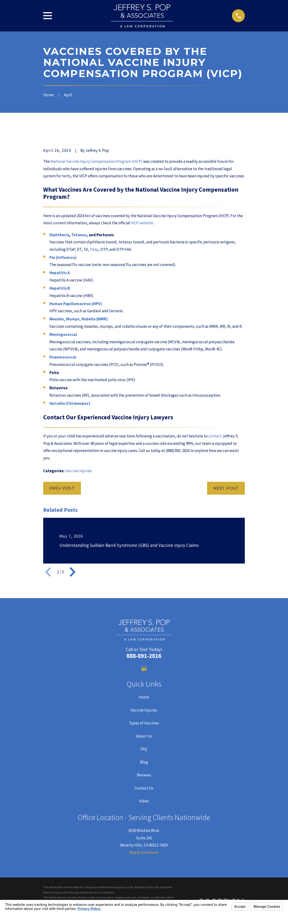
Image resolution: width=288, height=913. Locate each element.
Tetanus (79, 234)
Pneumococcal (62, 357)
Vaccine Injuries (78, 470)
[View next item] (72, 572)
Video (144, 801)
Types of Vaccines (144, 723)
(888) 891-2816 (178, 450)
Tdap (94, 249)
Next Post (226, 488)
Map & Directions (143, 852)
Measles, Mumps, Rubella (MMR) (78, 319)
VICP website (142, 223)
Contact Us (144, 788)
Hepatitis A (59, 272)
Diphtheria (59, 234)
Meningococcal (63, 334)
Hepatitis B (59, 288)
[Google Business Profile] (144, 668)
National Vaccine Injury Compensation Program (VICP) (96, 161)
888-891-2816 (143, 656)
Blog (144, 762)
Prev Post (62, 488)
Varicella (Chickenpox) (69, 403)
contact (215, 436)
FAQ (144, 749)
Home (144, 697)
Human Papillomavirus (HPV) (75, 303)
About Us (144, 736)
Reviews (144, 775)
